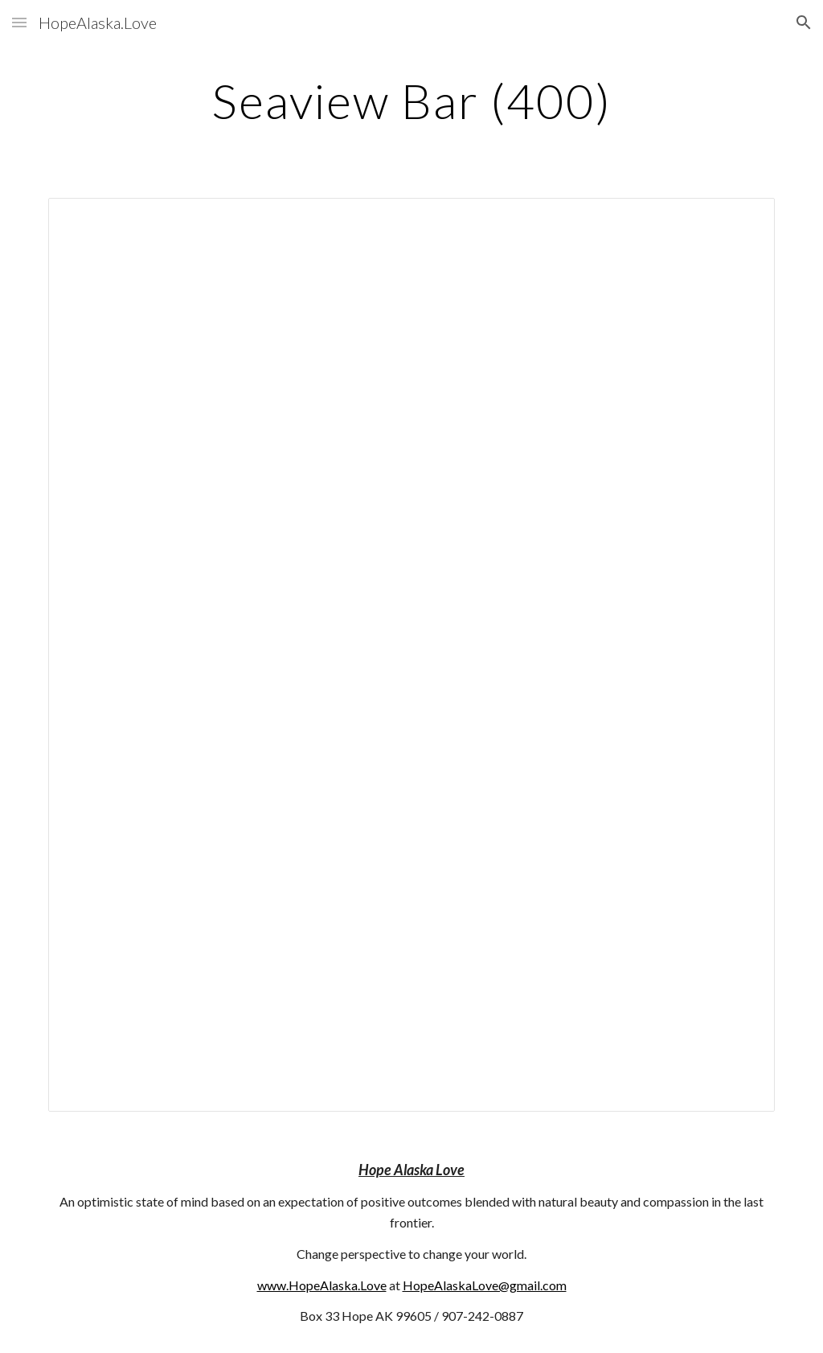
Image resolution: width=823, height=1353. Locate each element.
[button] (19, 22)
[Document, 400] (412, 655)
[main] (411, 101)
